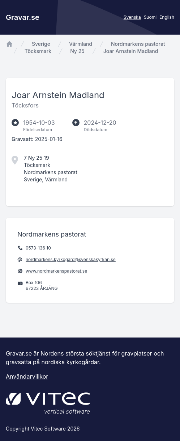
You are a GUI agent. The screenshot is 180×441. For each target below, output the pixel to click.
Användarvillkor (27, 376)
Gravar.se (22, 17)
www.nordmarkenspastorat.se (56, 271)
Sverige (41, 44)
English (166, 17)
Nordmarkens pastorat (138, 44)
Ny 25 (77, 51)
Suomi (150, 17)
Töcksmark (38, 51)
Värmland (80, 44)
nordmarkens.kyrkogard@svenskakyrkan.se (71, 259)
